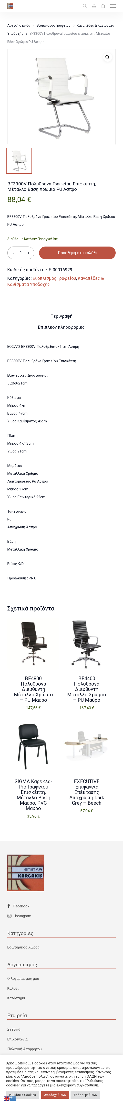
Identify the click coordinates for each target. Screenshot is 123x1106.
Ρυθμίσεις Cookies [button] (22, 1095)
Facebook (18, 906)
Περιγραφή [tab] (61, 316)
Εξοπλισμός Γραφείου (54, 25)
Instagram (19, 916)
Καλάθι (13, 988)
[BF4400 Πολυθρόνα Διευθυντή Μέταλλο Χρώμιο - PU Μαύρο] (87, 644)
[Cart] (103, 6)
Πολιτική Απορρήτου (24, 1049)
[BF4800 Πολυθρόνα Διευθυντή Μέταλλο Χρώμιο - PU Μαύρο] (33, 644)
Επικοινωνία (17, 1039)
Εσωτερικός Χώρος (23, 947)
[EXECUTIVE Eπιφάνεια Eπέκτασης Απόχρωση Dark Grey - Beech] (87, 747)
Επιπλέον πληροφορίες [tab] (61, 327)
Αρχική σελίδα (18, 25)
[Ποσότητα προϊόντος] (20, 253)
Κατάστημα (16, 998)
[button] (113, 5)
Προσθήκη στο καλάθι (77, 252)
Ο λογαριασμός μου (23, 978)
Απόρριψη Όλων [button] (85, 1095)
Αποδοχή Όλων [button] (55, 1095)
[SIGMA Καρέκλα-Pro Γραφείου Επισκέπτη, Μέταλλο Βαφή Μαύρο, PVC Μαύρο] (33, 747)
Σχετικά (13, 1029)
